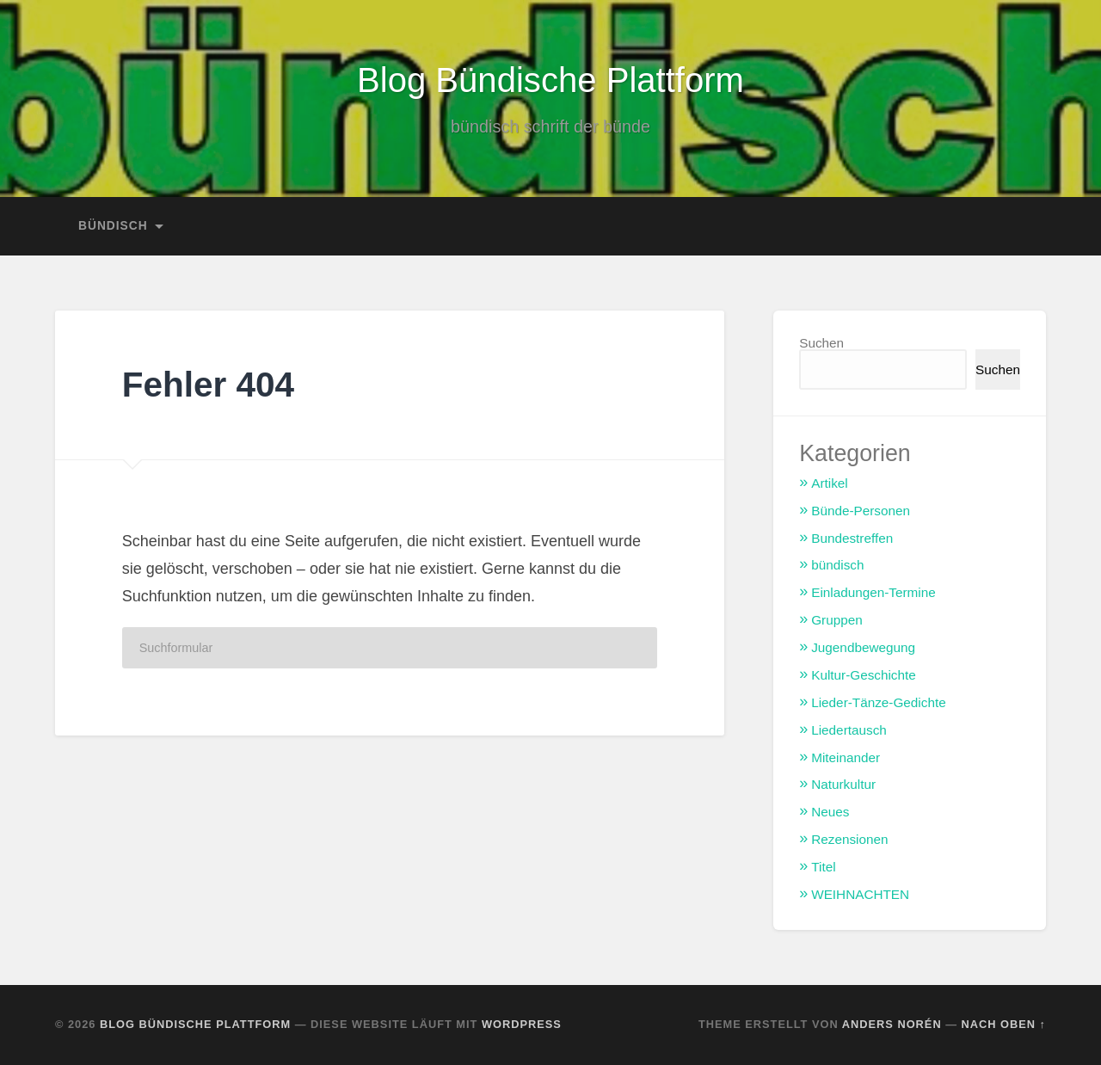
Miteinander (845, 757)
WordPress (522, 1024)
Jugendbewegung (863, 647)
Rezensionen (849, 839)
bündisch (113, 225)
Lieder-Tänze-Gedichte (878, 702)
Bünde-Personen (860, 510)
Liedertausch (849, 730)
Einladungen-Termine (873, 592)
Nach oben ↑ (1004, 1024)
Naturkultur (843, 784)
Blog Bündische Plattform (551, 80)
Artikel (829, 483)
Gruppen (837, 620)
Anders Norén (892, 1024)
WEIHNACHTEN (860, 894)
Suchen (821, 343)
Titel (823, 866)
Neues (830, 811)
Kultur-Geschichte (863, 675)
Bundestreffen (852, 538)
